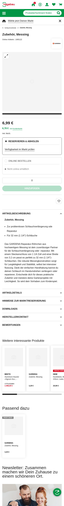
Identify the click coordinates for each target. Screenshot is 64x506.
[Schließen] (60, 21)
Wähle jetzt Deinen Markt (20, 21)
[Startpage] (8, 4)
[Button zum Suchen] (58, 13)
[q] (39, 13)
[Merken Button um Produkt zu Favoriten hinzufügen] (59, 201)
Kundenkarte (17, 129)
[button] (4, 13)
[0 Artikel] (32, 180)
